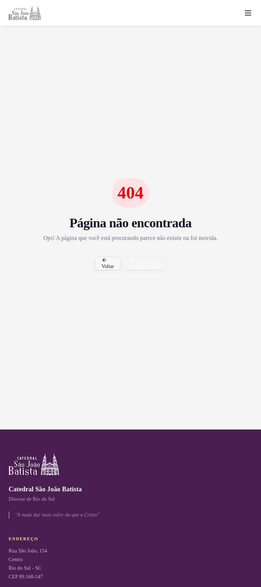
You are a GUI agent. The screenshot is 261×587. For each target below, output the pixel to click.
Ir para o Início (144, 263)
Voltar (108, 263)
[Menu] (248, 13)
